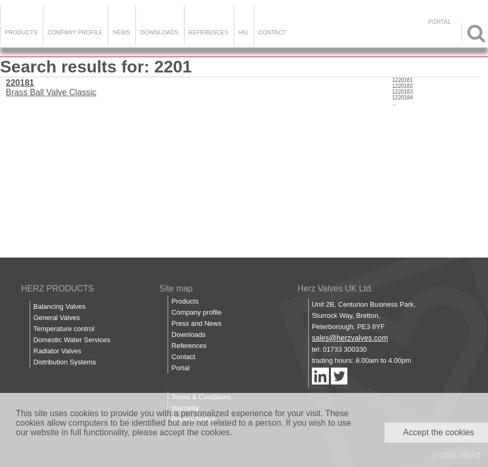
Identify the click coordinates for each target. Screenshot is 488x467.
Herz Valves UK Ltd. (335, 288)
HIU (243, 32)
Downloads (159, 32)
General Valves (56, 318)
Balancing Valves (59, 306)
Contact (272, 32)
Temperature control (64, 329)
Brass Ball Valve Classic (51, 87)
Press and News (196, 323)
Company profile (196, 312)
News (121, 32)
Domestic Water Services (71, 340)
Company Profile (75, 32)
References (208, 32)
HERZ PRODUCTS (57, 288)
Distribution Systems (64, 362)
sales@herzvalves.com (350, 338)
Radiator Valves (57, 351)
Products (21, 32)
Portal (180, 368)
